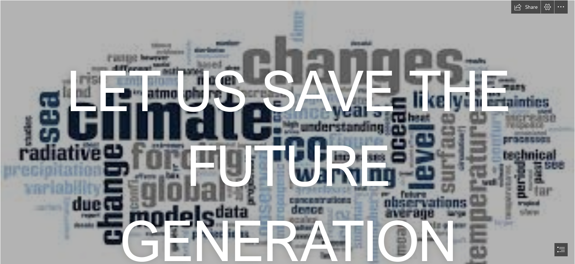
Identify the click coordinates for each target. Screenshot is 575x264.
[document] (287, 132)
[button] (526, 7)
